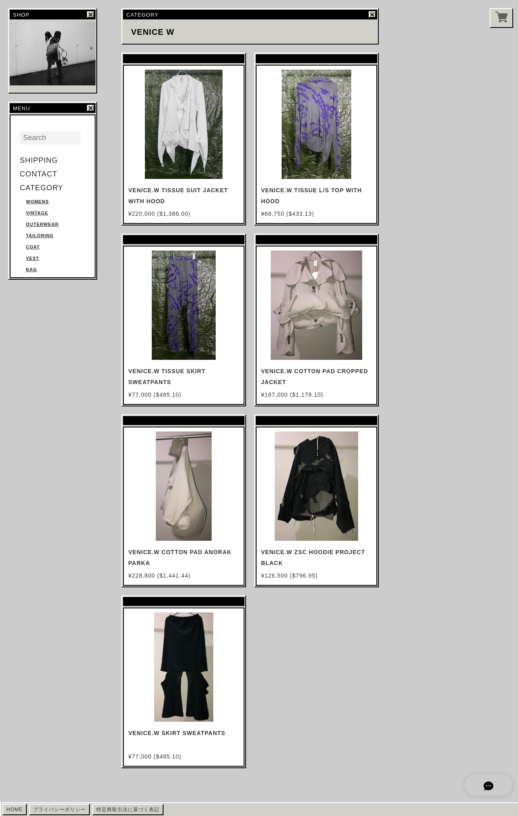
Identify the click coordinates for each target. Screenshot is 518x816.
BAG (31, 269)
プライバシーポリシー (59, 809)
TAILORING (40, 235)
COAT (33, 246)
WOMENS (37, 201)
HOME (14, 809)
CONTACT (38, 174)
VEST (32, 258)
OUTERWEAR (42, 224)
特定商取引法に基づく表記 (127, 809)
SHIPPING (39, 160)
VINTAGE (37, 212)
